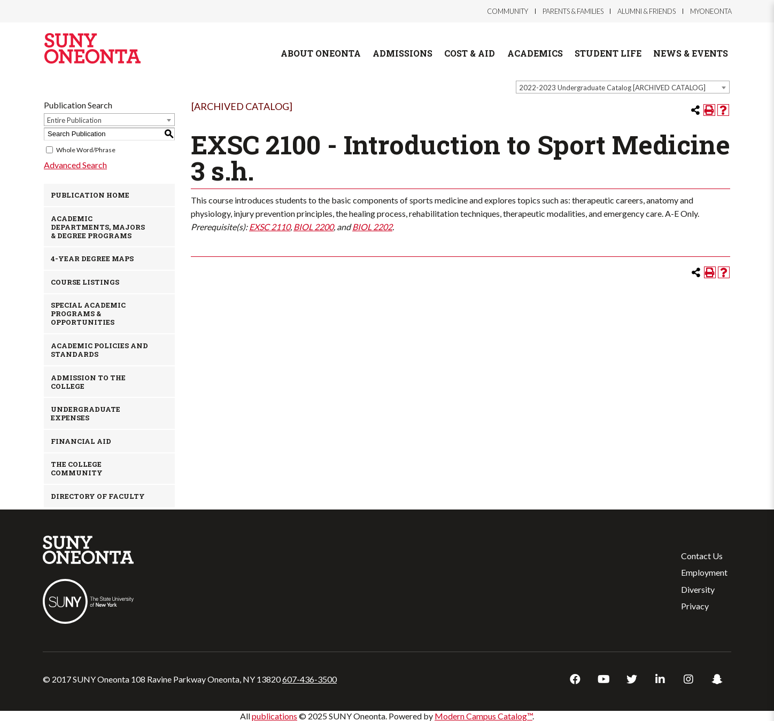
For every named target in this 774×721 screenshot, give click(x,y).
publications (274, 716)
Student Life (608, 53)
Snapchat (716, 679)
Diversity (698, 589)
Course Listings (85, 282)
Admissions (402, 53)
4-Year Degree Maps (92, 258)
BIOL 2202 (372, 227)
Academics (535, 53)
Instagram (688, 679)
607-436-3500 (309, 679)
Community (507, 11)
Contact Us (702, 556)
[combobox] (623, 87)
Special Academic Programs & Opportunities (88, 313)
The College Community (77, 468)
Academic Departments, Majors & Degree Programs (98, 227)
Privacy (695, 606)
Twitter (632, 679)
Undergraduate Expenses (85, 413)
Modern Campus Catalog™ (483, 716)
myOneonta (711, 11)
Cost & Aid (469, 53)
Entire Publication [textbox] (74, 120)
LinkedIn (660, 679)
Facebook (575, 679)
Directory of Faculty (98, 496)
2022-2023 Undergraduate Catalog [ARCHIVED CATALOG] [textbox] (612, 87)
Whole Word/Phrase (85, 150)
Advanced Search (75, 165)
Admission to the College (88, 381)
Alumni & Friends (646, 11)
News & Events (690, 53)
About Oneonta (321, 53)
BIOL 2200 (313, 227)
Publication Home (90, 195)
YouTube (603, 679)
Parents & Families (573, 11)
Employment (704, 572)
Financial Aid (81, 441)
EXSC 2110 (269, 227)
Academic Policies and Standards (99, 349)
